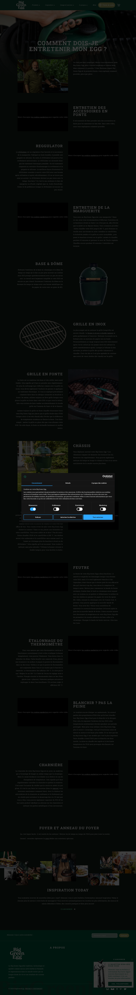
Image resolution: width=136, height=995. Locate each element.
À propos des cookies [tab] (99, 483)
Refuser (38, 517)
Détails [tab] (68, 483)
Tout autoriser (98, 517)
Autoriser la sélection (68, 517)
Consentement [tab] (37, 483)
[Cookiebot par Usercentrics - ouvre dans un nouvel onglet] (103, 476)
